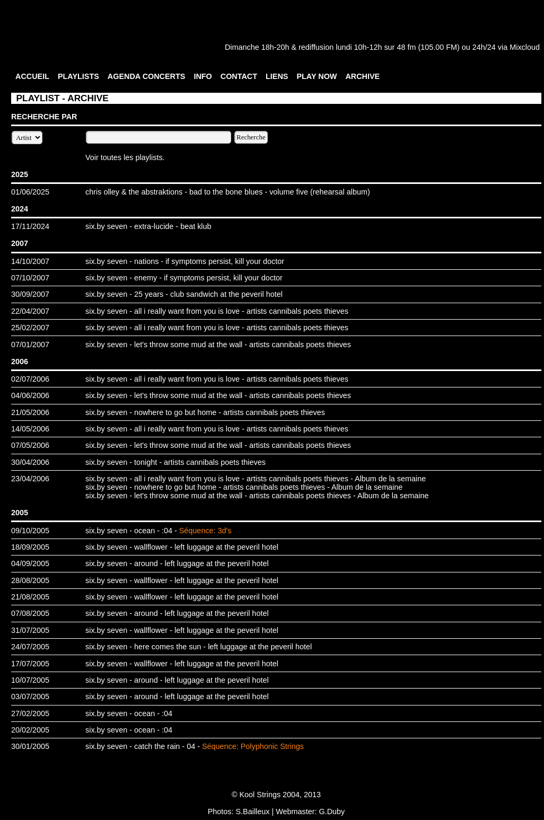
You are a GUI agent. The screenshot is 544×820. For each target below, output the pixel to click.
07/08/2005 (30, 613)
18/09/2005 (30, 547)
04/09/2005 (30, 563)
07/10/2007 (30, 278)
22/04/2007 (30, 311)
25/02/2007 (30, 327)
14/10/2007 (30, 261)
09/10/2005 (30, 530)
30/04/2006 (30, 462)
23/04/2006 (30, 478)
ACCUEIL (32, 76)
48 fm (406, 47)
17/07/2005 (30, 663)
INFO (203, 76)
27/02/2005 (30, 713)
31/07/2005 (30, 630)
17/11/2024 (30, 226)
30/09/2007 (30, 294)
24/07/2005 (30, 646)
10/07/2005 (30, 680)
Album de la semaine (390, 478)
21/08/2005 (30, 597)
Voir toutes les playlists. (125, 157)
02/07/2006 (30, 379)
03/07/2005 (30, 696)
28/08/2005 (30, 580)
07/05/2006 (30, 445)
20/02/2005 (30, 730)
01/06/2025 (30, 192)
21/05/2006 (30, 412)
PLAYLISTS (78, 76)
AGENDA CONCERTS (147, 76)
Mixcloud (525, 47)
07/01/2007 (30, 344)
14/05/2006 (30, 429)
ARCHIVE (362, 76)
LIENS (277, 76)
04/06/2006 (30, 395)
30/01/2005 (30, 746)
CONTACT (239, 76)
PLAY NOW (316, 76)
